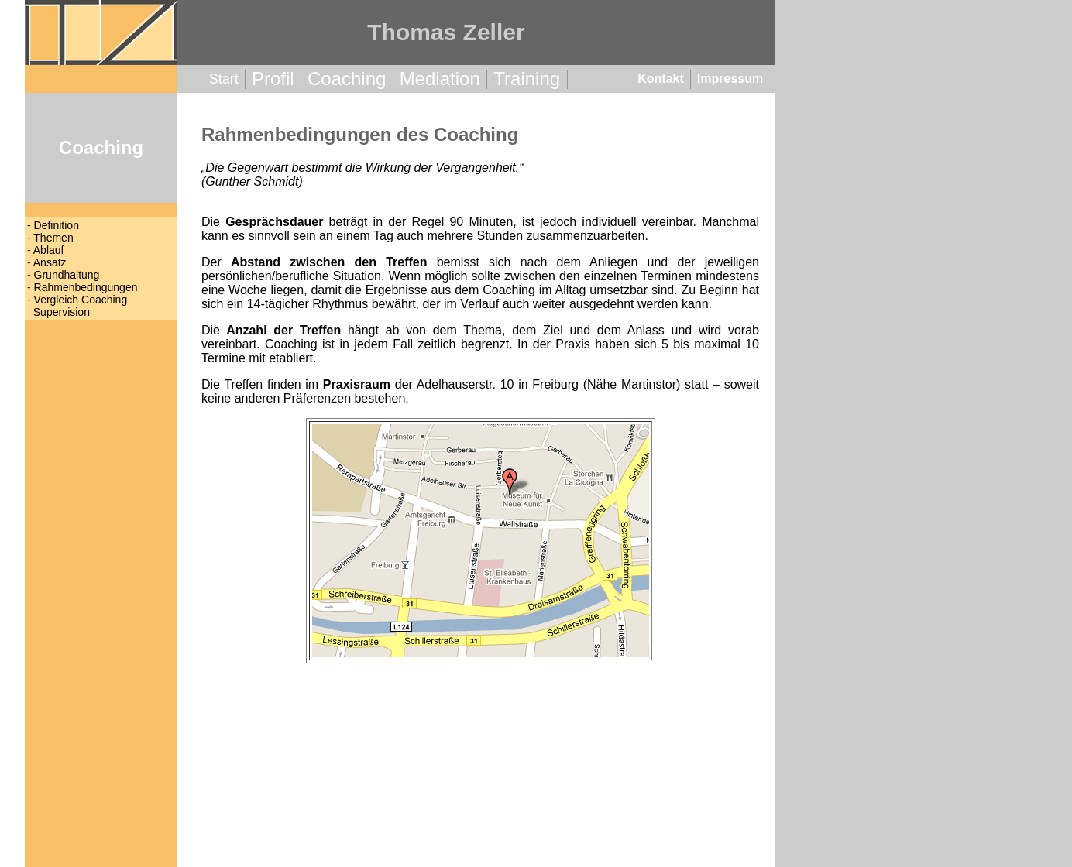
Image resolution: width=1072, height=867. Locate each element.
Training (526, 78)
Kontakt (660, 78)
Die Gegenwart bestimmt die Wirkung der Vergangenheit (360, 167)
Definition (56, 225)
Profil (273, 78)
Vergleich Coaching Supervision (77, 305)
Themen (53, 237)
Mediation (440, 78)
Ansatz (50, 262)
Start (224, 79)
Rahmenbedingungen (86, 287)
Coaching (347, 78)
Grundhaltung (67, 275)
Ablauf (48, 250)
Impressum (730, 78)
